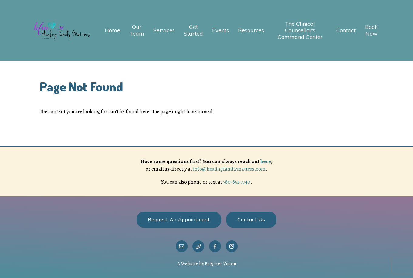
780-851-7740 (236, 181)
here (265, 161)
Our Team (136, 30)
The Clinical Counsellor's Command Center (300, 30)
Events (220, 30)
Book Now (371, 30)
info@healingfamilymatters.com (229, 168)
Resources (251, 30)
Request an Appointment (179, 219)
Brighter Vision (220, 263)
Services (164, 30)
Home (112, 30)
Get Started (193, 30)
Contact (346, 30)
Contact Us (251, 219)
